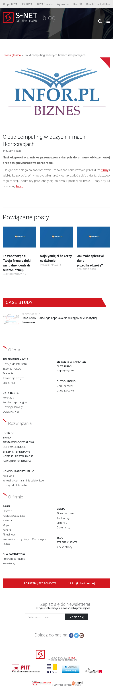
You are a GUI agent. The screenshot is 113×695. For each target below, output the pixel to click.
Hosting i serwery (12, 407)
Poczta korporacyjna (15, 402)
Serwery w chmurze (71, 361)
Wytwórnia (63, 4)
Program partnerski (14, 558)
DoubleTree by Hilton (98, 4)
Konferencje (63, 518)
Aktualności (9, 534)
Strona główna (12, 55)
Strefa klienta (67, 542)
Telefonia (8, 373)
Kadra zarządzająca (14, 515)
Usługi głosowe (65, 390)
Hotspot (9, 432)
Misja (6, 525)
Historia (7, 520)
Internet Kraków (12, 368)
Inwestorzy (9, 563)
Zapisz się (77, 617)
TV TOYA (27, 4)
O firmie (7, 511)
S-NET (72, 657)
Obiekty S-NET (11, 411)
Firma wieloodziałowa (18, 442)
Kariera (7, 530)
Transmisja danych (13, 378)
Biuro (7, 437)
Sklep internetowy (16, 451)
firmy (104, 170)
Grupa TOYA (10, 4)
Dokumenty (63, 527)
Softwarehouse (14, 447)
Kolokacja (8, 397)
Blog (60, 537)
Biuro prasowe (65, 513)
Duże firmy (64, 366)
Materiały (62, 522)
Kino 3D (77, 4)
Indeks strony (64, 547)
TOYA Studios (45, 4)
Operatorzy (65, 371)
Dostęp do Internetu (15, 364)
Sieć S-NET (9, 382)
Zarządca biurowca (17, 461)
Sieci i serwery (65, 386)
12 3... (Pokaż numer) (81, 583)
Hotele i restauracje (18, 456)
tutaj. (19, 186)
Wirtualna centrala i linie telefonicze (23, 480)
